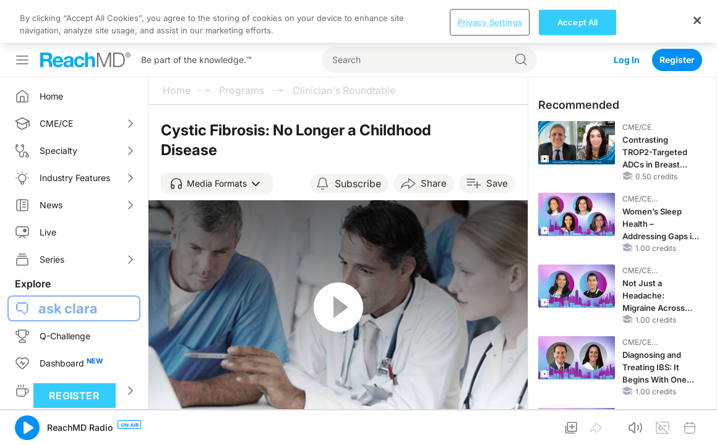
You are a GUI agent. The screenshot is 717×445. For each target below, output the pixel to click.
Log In (627, 17)
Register (677, 17)
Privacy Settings (490, 428)
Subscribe (358, 141)
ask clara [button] (68, 266)
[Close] (697, 426)
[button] (217, 141)
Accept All (577, 428)
